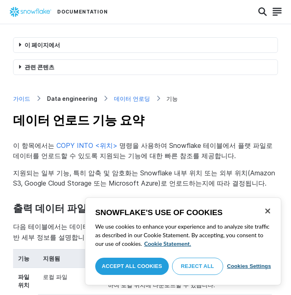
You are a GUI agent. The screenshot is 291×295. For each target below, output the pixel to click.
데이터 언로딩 (132, 98)
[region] (183, 241)
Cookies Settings (249, 266)
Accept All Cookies (132, 266)
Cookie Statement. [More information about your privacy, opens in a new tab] (167, 243)
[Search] (262, 12)
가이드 (21, 98)
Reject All (197, 266)
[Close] (268, 211)
